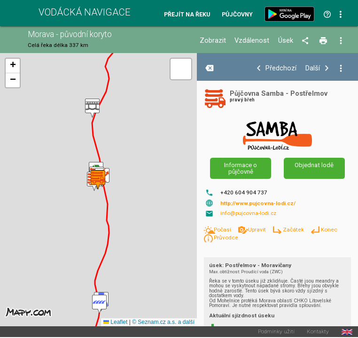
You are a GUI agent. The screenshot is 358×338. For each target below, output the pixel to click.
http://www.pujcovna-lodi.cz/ (258, 203)
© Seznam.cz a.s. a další (163, 322)
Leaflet (115, 322)
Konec (329, 229)
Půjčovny (237, 15)
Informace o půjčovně (240, 168)
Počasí (223, 229)
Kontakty (318, 332)
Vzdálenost (251, 40)
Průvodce (226, 237)
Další (312, 68)
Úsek (285, 40)
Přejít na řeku (187, 15)
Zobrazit (213, 40)
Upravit (257, 229)
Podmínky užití (276, 332)
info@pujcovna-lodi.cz (248, 213)
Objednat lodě (314, 165)
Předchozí (280, 68)
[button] (92, 108)
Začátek (294, 229)
